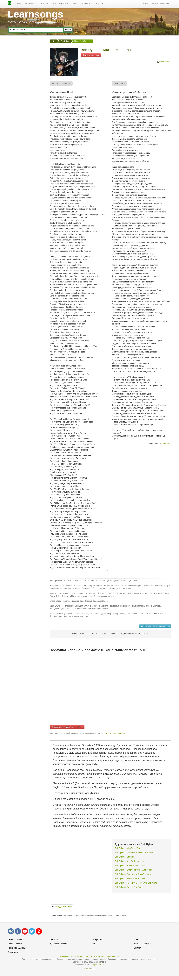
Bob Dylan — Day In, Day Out (128, 887)
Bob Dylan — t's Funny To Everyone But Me (134, 852)
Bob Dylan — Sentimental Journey (130, 878)
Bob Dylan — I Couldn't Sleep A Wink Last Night (135, 883)
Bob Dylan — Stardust (124, 857)
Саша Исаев (166, 444)
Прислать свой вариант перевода (155, 626)
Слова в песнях (15, 944)
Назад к (62, 907)
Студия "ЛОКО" (98, 965)
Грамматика (87, 3)
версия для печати (163, 62)
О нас (136, 939)
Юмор (94, 944)
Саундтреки (13, 952)
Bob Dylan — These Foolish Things (130, 865)
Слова (74, 3)
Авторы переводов (142, 944)
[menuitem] (18, 3)
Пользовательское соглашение (74, 956)
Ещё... (99, 3)
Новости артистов (60, 3)
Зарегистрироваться (160, 3)
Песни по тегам (15, 939)
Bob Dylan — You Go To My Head (129, 861)
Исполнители (30, 3)
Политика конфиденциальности (104, 956)
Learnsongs (35, 14)
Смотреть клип (91, 55)
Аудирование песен (58, 944)
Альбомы (45, 3)
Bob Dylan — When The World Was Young (133, 870)
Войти (145, 3)
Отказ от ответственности (115, 733)
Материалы (97, 939)
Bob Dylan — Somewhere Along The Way (133, 874)
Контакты (138, 948)
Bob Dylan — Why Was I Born (128, 848)
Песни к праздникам (17, 948)
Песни (18, 3)
